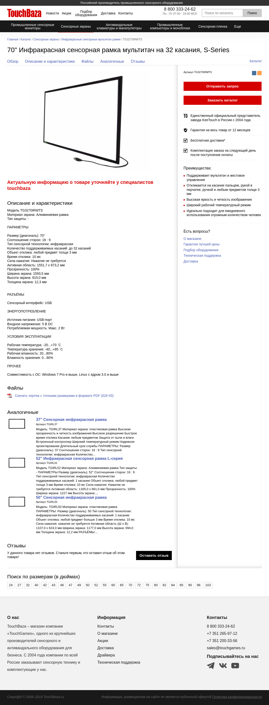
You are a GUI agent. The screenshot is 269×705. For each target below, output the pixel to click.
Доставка (108, 13)
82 (164, 585)
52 (96, 585)
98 (199, 585)
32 (28, 585)
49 (79, 585)
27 (19, 585)
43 (53, 585)
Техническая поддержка (202, 255)
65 (122, 585)
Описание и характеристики (50, 61)
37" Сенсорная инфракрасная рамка (71, 419)
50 (88, 585)
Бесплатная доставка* (208, 140)
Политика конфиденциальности (237, 697)
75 (147, 585)
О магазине (192, 239)
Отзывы (138, 61)
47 (70, 585)
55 (105, 585)
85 (182, 585)
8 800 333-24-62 (180, 9)
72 (139, 585)
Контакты (125, 13)
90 (190, 585)
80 (156, 585)
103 (208, 585)
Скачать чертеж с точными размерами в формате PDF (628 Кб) (64, 396)
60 (113, 585)
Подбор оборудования (86, 13)
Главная (12, 39)
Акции (66, 13)
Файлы (87, 61)
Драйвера (106, 655)
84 (173, 585)
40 (36, 585)
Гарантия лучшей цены (202, 244)
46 (62, 585)
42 (45, 585)
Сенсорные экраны (46, 39)
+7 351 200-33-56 (222, 641)
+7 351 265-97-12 (222, 633)
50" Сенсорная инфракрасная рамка (71, 497)
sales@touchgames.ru (226, 648)
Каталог (26, 39)
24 (11, 585)
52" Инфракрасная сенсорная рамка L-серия (79, 458)
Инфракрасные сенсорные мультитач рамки (90, 39)
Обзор (12, 61)
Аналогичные (112, 61)
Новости (52, 13)
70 (130, 585)
